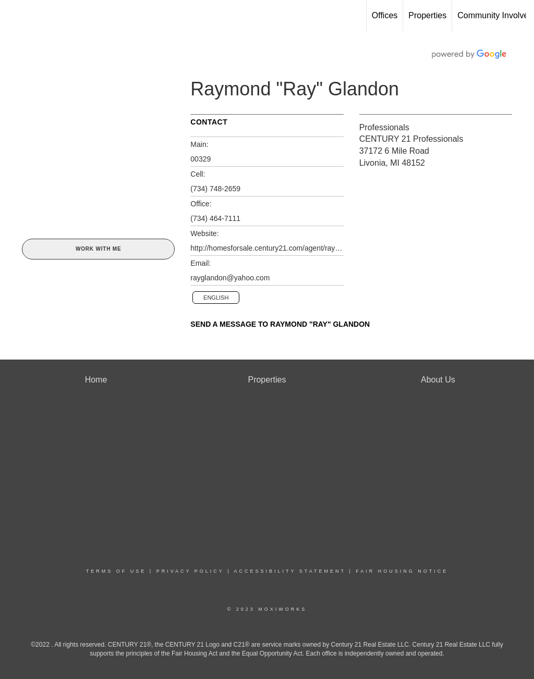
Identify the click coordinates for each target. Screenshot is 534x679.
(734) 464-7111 (215, 218)
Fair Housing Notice (402, 571)
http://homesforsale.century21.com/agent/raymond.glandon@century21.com (266, 248)
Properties (427, 15)
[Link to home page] (13, 15)
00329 (200, 159)
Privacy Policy (190, 571)
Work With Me (98, 249)
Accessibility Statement (290, 571)
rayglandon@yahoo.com (230, 278)
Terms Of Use (116, 571)
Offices (385, 15)
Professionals (384, 127)
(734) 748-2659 (215, 188)
